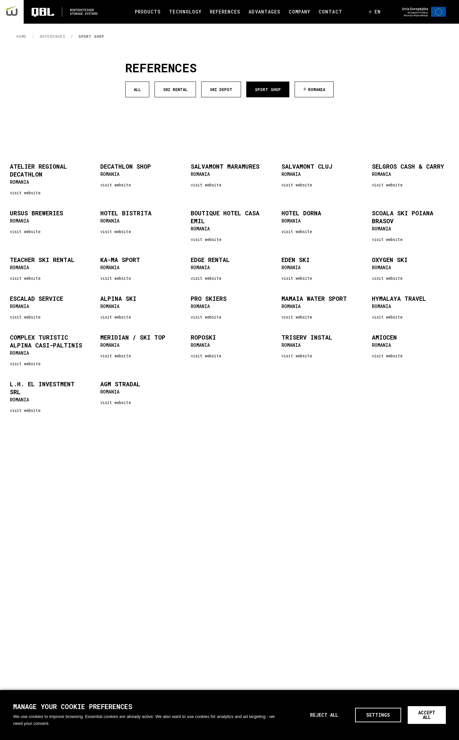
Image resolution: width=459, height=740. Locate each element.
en (377, 12)
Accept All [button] (426, 714)
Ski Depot (221, 89)
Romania (316, 89)
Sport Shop (91, 36)
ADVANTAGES (264, 12)
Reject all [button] (324, 715)
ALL (137, 89)
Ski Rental (175, 89)
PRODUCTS (148, 12)
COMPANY (299, 12)
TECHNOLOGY (185, 12)
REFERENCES (225, 12)
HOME (21, 36)
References (52, 36)
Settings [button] (378, 715)
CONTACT (330, 12)
